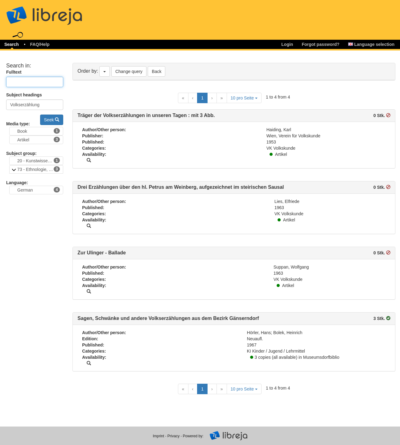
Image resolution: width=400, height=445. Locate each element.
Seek (52, 119)
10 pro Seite (244, 97)
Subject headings (24, 94)
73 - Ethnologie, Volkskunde (40, 169)
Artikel (38, 139)
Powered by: (193, 436)
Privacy (173, 436)
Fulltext (14, 72)
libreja (55, 13)
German (38, 189)
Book (38, 131)
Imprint (158, 436)
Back (156, 71)
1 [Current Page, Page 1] (202, 97)
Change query (128, 71)
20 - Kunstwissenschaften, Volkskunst (40, 160)
